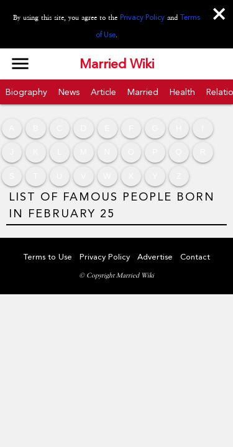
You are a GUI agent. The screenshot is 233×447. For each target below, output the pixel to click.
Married (142, 92)
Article (103, 92)
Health (182, 92)
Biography (26, 92)
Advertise (155, 256)
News (69, 92)
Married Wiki (117, 63)
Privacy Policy (142, 17)
